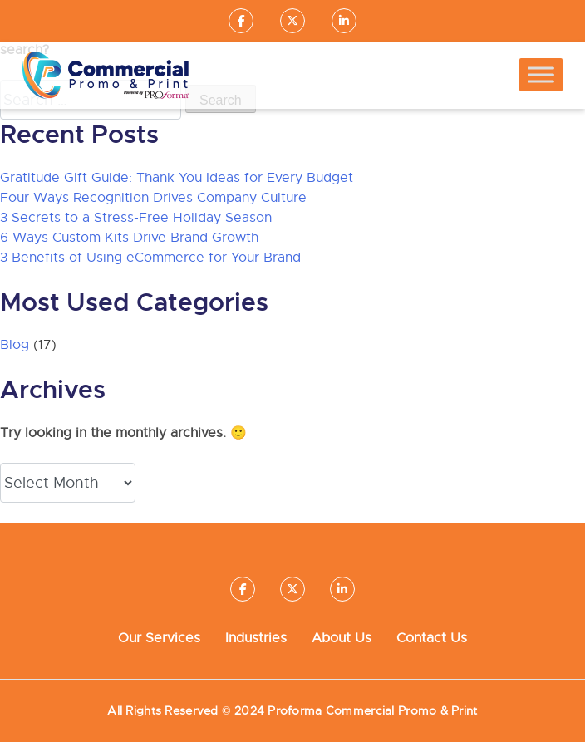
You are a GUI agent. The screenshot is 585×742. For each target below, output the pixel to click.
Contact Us (431, 638)
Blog (14, 345)
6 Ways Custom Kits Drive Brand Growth (129, 237)
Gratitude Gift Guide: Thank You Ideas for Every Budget (176, 178)
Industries (256, 638)
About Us (341, 638)
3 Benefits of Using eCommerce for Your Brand (150, 257)
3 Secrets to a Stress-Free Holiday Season (136, 217)
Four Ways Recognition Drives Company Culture (153, 197)
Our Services (159, 638)
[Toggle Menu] (541, 75)
